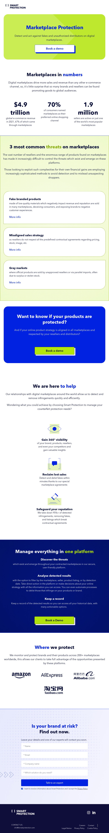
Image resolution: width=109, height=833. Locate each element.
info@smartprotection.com (24, 828)
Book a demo (54, 350)
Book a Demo (53, 620)
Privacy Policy (82, 789)
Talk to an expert (54, 782)
